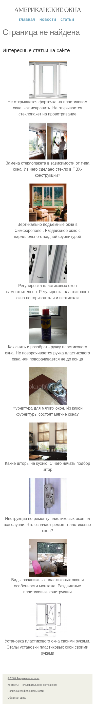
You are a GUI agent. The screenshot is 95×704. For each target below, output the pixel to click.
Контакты (13, 684)
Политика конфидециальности (26, 691)
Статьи (67, 19)
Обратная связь (17, 697)
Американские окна (47, 9)
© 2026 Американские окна (23, 678)
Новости (48, 19)
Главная (27, 19)
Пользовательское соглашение (39, 684)
